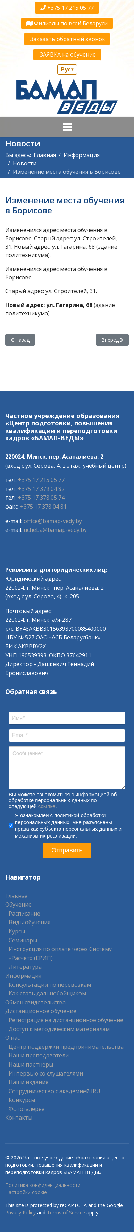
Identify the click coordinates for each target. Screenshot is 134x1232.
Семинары (23, 940)
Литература (25, 966)
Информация (23, 975)
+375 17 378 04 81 (43, 506)
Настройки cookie (26, 1192)
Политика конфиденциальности (43, 1185)
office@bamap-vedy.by (53, 521)
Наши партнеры (31, 1064)
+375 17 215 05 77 (67, 7)
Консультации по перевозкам (50, 984)
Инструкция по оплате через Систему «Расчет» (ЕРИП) (60, 953)
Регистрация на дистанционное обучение (66, 1020)
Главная (16, 896)
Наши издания (28, 1082)
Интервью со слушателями (46, 1073)
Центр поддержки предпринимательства (66, 1047)
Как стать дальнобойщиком (47, 993)
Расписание (24, 913)
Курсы (17, 931)
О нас (12, 1038)
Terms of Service (66, 1212)
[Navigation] (67, 127)
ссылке (47, 806)
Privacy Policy (20, 1212)
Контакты (18, 1117)
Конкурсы (22, 1100)
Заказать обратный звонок (67, 39)
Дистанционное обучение (40, 1011)
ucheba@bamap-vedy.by (55, 530)
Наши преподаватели (39, 1055)
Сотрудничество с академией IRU (54, 1091)
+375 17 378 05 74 (41, 497)
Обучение (18, 904)
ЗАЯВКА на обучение (67, 54)
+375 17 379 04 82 (41, 489)
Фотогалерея (26, 1109)
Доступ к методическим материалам (59, 1029)
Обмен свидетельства (35, 1002)
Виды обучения (29, 922)
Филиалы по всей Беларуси (67, 23)
